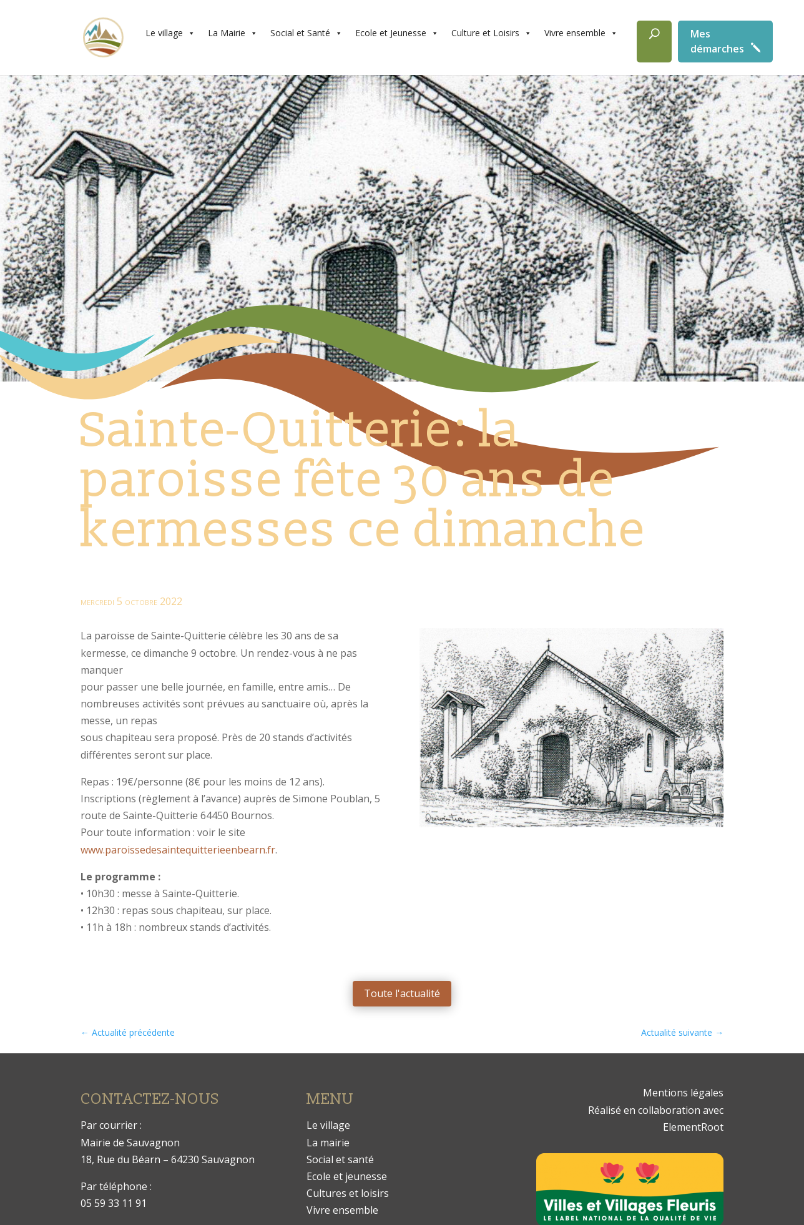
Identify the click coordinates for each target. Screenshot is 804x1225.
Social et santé (340, 1159)
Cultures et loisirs (347, 1193)
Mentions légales (683, 1093)
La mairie (328, 1142)
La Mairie (233, 33)
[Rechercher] (654, 41)
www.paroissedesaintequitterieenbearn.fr (178, 850)
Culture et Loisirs (491, 33)
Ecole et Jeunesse (397, 33)
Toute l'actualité (402, 993)
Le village (170, 33)
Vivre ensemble (581, 33)
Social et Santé (306, 33)
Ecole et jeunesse (346, 1176)
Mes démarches (717, 41)
